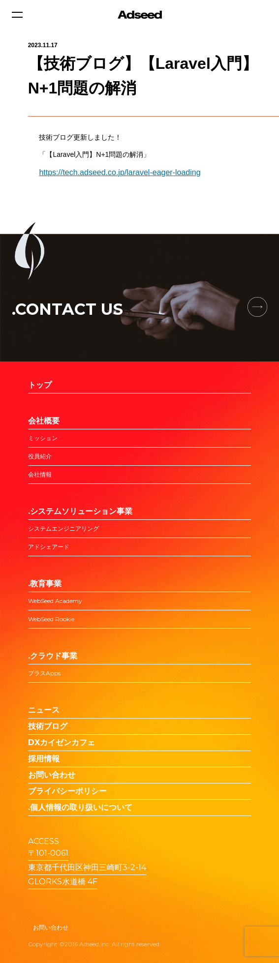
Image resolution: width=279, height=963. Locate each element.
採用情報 (44, 758)
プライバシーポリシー (67, 791)
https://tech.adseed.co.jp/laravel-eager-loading (119, 172)
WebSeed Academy (55, 600)
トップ (40, 385)
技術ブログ (47, 726)
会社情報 (40, 474)
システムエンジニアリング (63, 528)
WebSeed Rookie (51, 619)
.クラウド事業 (52, 656)
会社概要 (44, 420)
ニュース (44, 710)
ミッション (43, 438)
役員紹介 (40, 456)
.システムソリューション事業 (80, 511)
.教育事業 (45, 583)
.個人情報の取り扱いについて (80, 807)
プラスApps (44, 673)
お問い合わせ (51, 775)
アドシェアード (48, 546)
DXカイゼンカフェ (61, 742)
